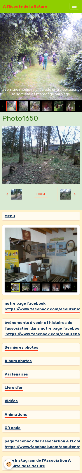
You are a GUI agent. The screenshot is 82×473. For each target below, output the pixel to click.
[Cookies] (9, 464)
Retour (41, 193)
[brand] (25, 6)
